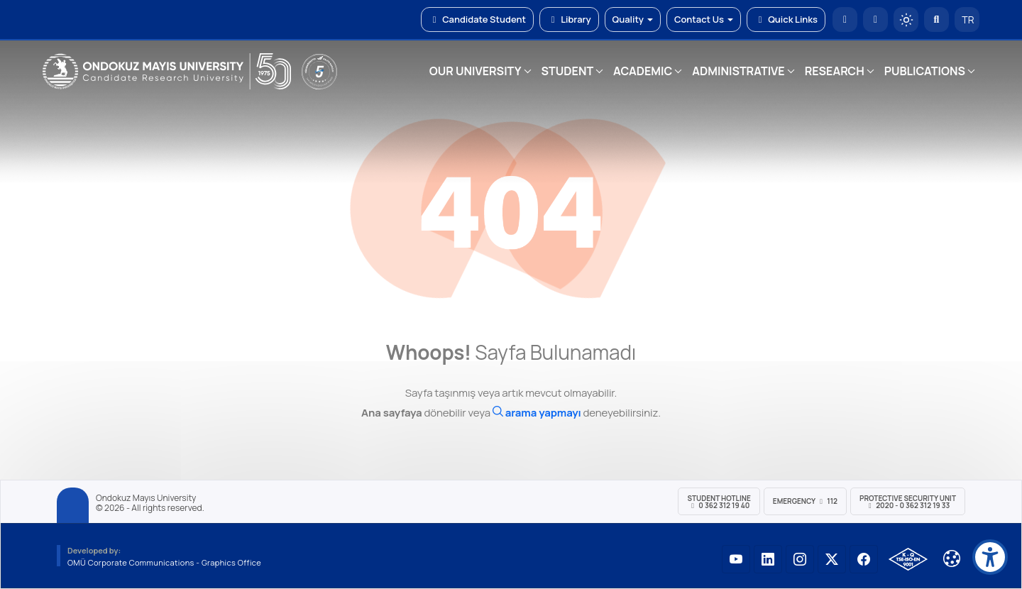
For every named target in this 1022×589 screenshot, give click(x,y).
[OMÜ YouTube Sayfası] (736, 559)
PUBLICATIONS (924, 71)
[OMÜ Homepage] (845, 19)
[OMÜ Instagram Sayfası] (800, 559)
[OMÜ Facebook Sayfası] (864, 559)
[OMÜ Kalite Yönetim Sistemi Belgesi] (908, 559)
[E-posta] (875, 19)
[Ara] (537, 412)
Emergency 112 (805, 501)
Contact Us (703, 19)
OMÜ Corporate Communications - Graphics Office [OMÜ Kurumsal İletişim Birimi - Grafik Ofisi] (164, 562)
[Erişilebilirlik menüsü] (990, 557)
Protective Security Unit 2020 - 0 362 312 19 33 (907, 501)
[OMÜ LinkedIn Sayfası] (768, 559)
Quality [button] (632, 19)
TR (967, 19)
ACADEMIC (642, 71)
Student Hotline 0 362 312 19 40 (718, 501)
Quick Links (786, 19)
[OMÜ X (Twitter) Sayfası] (832, 559)
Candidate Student (477, 19)
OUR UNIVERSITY (475, 71)
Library (569, 19)
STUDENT (568, 71)
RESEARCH (834, 71)
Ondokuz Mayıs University (146, 498)
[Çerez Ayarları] (951, 558)
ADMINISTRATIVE (738, 71)
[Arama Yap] (936, 19)
